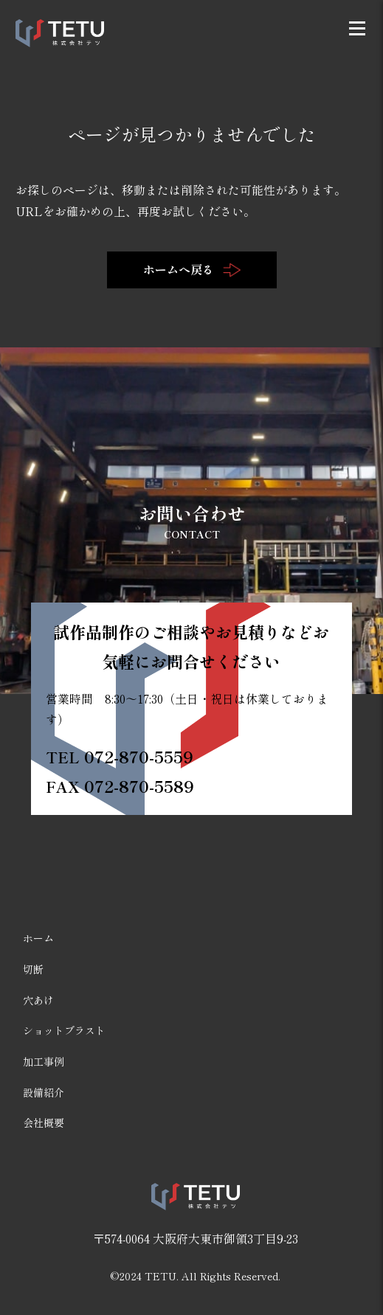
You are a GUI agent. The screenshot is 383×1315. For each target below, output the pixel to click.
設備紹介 (43, 1092)
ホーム (38, 938)
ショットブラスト (64, 1030)
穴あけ (38, 1000)
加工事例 (43, 1061)
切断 (33, 969)
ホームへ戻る (192, 269)
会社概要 (43, 1122)
